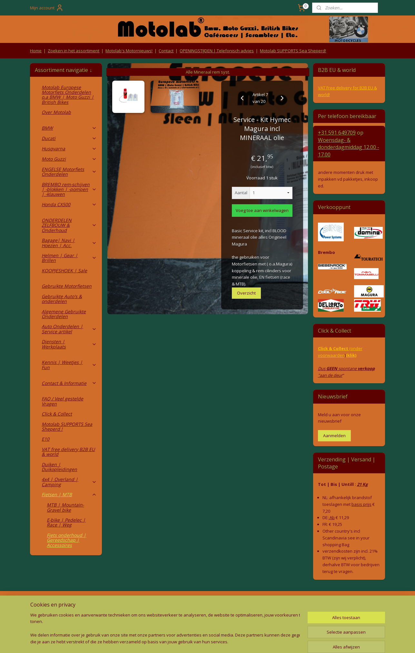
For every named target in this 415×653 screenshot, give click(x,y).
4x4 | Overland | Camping (69, 481)
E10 (45, 439)
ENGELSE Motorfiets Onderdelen (69, 171)
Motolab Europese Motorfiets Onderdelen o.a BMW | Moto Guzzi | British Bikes (68, 94)
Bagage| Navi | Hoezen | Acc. (69, 242)
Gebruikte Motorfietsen (67, 286)
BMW (69, 128)
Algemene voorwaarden (136, 604)
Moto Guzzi (69, 159)
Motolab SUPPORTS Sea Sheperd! (293, 51)
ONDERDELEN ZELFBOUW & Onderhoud (69, 225)
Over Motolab (56, 112)
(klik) (351, 355)
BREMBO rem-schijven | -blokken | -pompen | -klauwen (69, 189)
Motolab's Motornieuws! (129, 51)
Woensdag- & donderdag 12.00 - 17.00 (348, 147)
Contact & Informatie (69, 383)
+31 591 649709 (337, 132)
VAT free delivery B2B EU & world (68, 451)
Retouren (41, 604)
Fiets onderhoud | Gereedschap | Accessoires (66, 540)
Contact (166, 51)
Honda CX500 (69, 204)
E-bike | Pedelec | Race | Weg (66, 522)
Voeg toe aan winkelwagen (262, 210)
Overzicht (246, 293)
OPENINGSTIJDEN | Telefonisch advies (217, 51)
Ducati (69, 138)
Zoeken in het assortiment (73, 51)
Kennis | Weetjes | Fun (69, 364)
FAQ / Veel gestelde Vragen (62, 401)
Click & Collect (57, 414)
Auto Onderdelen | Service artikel (69, 328)
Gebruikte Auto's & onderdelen (62, 298)
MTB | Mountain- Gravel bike (65, 507)
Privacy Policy (136, 616)
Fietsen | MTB (69, 494)
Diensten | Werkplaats (69, 343)
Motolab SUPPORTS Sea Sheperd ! (67, 426)
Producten (207, 604)
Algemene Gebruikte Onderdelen (64, 313)
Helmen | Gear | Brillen (69, 257)
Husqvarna (69, 149)
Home (36, 51)
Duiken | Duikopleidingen (59, 466)
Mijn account (47, 8)
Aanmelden (334, 435)
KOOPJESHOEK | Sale (64, 270)
